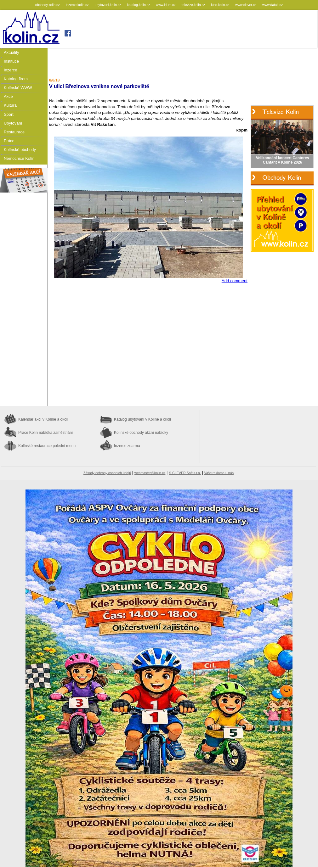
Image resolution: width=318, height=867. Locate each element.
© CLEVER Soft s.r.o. (185, 473)
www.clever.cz (246, 5)
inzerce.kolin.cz (78, 5)
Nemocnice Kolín (19, 158)
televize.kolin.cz (194, 5)
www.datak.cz (272, 5)
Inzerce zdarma (127, 446)
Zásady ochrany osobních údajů (107, 473)
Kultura (10, 105)
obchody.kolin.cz (48, 5)
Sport (9, 114)
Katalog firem (16, 78)
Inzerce (10, 70)
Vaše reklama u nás (219, 473)
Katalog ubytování (142, 419)
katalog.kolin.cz (139, 5)
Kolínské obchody (20, 149)
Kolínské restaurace (47, 446)
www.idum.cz (166, 5)
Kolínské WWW (18, 87)
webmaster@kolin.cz (149, 473)
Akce (8, 96)
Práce (9, 140)
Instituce (11, 61)
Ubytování (13, 123)
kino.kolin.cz (220, 5)
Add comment (234, 280)
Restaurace (14, 132)
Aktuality (11, 52)
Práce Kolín (45, 432)
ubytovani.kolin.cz (108, 5)
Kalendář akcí (43, 419)
